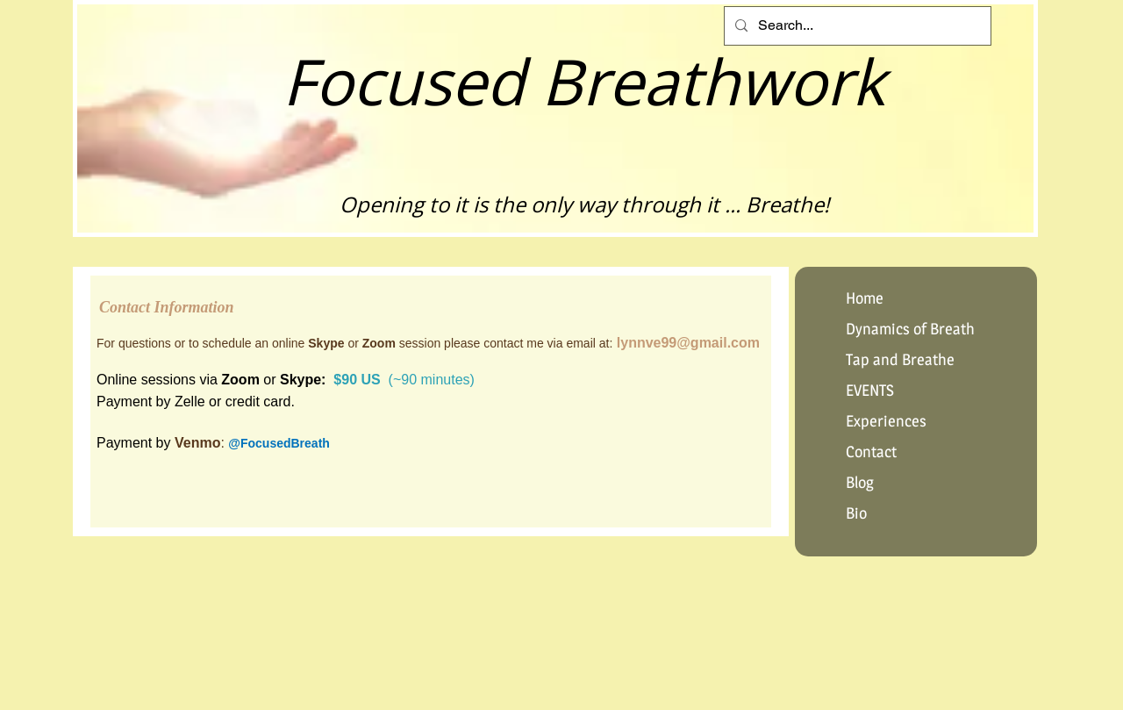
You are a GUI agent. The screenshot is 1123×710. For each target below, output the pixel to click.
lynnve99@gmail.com (688, 342)
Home (864, 298)
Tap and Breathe (900, 359)
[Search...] (856, 26)
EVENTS (870, 390)
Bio (856, 513)
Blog (860, 482)
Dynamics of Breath (910, 328)
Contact (871, 451)
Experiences (886, 421)
